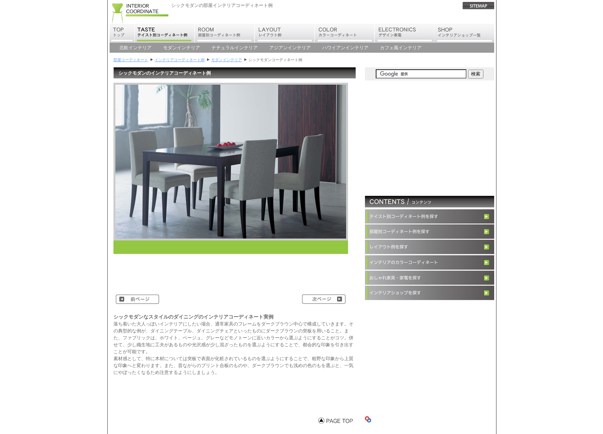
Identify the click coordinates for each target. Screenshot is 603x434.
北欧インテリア (135, 47)
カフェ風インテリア (400, 47)
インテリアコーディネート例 (180, 60)
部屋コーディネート (130, 60)
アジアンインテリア (290, 47)
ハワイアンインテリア (345, 47)
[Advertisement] (207, 247)
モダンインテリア (181, 47)
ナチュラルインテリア (235, 47)
